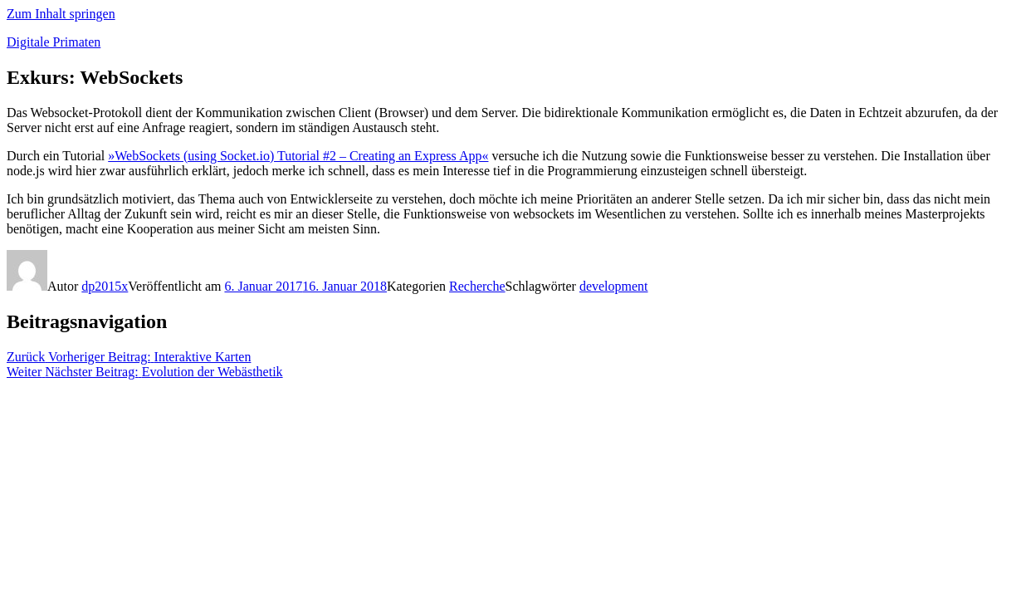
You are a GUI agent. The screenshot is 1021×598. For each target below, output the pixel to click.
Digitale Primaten (53, 42)
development (613, 286)
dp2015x (104, 286)
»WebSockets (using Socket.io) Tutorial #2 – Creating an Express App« (298, 156)
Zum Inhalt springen (61, 14)
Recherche (477, 286)
